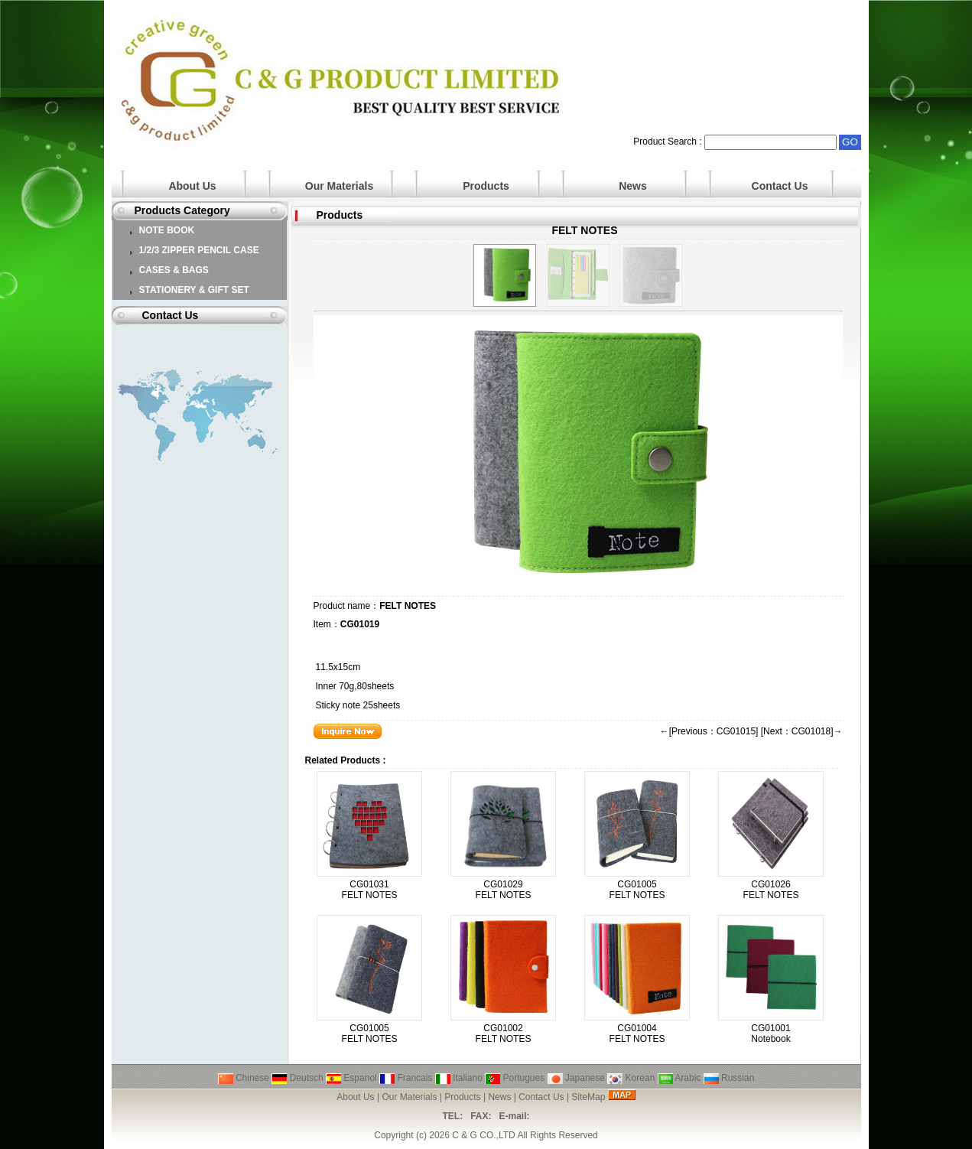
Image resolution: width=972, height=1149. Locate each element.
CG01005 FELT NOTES (637, 889)
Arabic (679, 1078)
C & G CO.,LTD (483, 1135)
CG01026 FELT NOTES (771, 889)
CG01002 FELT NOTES (504, 1033)
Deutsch (297, 1078)
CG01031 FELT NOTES (370, 889)
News (633, 186)
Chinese (243, 1078)
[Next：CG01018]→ (802, 731)
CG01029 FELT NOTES (504, 889)
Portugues (515, 1078)
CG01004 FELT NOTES (637, 1033)
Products (486, 186)
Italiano (459, 1078)
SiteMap (588, 1097)
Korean (631, 1078)
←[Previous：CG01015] (709, 731)
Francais (405, 1078)
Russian (729, 1078)
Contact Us (780, 186)
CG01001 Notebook (770, 1033)
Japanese (576, 1078)
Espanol (351, 1078)
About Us (192, 186)
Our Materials (339, 186)
